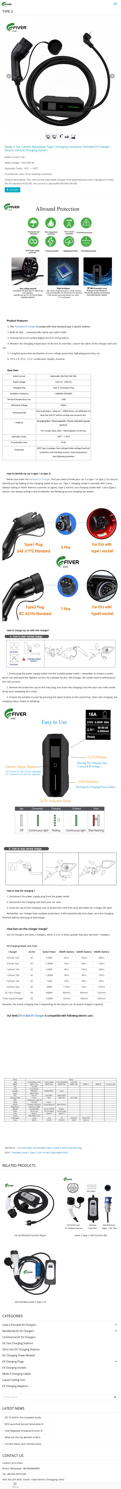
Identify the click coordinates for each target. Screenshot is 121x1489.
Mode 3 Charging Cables (16, 1374)
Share (15, 1484)
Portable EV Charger (25, 326)
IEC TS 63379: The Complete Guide (23, 1417)
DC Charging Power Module (18, 1355)
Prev (8, 76)
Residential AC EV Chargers (18, 1331)
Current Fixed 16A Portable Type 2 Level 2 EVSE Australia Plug (49, 1147)
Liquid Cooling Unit (13, 1380)
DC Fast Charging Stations (17, 1343)
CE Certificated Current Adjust (30, 1235)
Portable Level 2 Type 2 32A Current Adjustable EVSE (40, 1152)
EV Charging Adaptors (15, 1386)
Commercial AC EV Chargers (19, 1337)
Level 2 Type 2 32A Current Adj (91, 1235)
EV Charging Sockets (14, 1367)
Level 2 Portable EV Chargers (19, 1325)
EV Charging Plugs (13, 1361)
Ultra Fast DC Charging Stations (21, 1349)
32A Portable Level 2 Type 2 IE (30, 1301)
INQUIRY (12, 189)
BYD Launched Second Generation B (24, 1424)
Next (112, 76)
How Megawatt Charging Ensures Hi (24, 1430)
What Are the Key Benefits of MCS (22, 1437)
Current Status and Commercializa (23, 1443)
